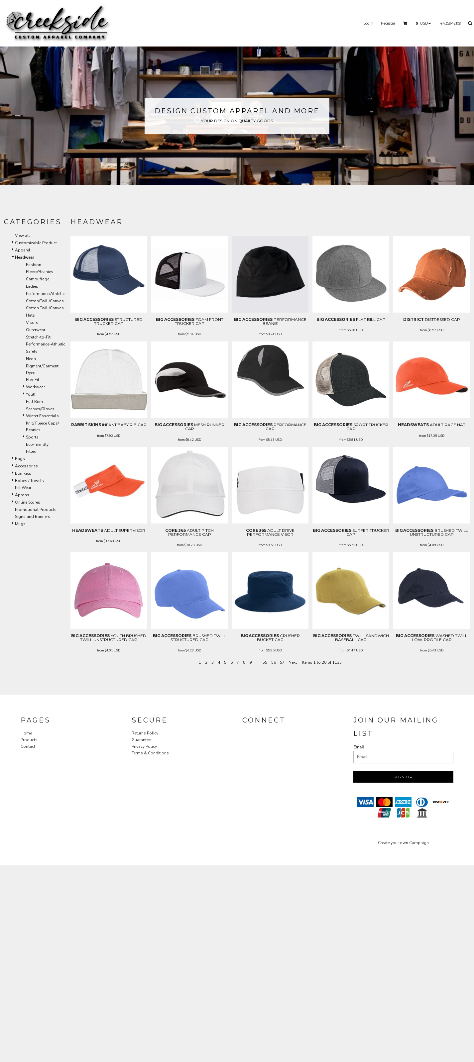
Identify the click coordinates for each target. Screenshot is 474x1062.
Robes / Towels (29, 480)
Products (29, 739)
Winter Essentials (42, 416)
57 (282, 662)
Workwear (35, 387)
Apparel (22, 250)
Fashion (33, 264)
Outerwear (35, 330)
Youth (31, 394)
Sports (32, 437)
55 (265, 662)
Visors (32, 322)
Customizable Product (36, 242)
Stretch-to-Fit (38, 337)
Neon (31, 358)
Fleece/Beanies (39, 271)
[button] (405, 23)
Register (388, 23)
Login (368, 23)
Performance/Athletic (45, 293)
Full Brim (34, 401)
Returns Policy (145, 733)
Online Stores (27, 502)
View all (22, 235)
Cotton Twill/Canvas (45, 308)
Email (358, 747)
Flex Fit (32, 379)
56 (273, 662)
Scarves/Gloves (40, 409)
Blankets (23, 473)
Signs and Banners (32, 516)
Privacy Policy (144, 746)
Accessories (26, 466)
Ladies (32, 286)
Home (26, 733)
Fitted (31, 451)
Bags (20, 458)
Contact (28, 746)
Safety (31, 351)
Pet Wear (23, 487)
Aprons (22, 495)
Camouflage (37, 279)
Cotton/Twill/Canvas (45, 301)
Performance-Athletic (45, 344)
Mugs (20, 524)
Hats (30, 315)
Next (293, 662)
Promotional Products (36, 509)
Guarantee (141, 739)
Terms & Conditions (150, 753)
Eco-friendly (37, 444)
